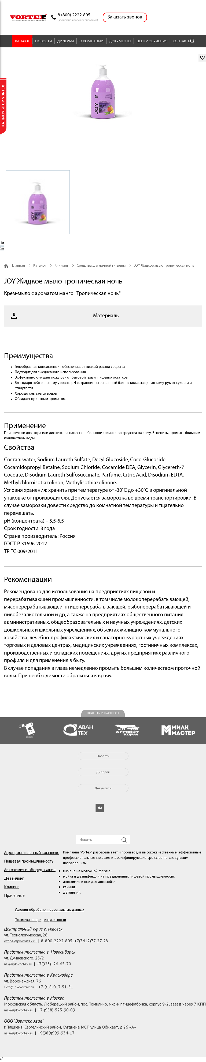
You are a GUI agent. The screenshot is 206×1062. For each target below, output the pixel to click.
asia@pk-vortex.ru (18, 1033)
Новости (43, 41)
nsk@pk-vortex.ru (18, 964)
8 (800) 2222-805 (74, 15)
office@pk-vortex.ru (20, 941)
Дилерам (65, 41)
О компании (91, 41)
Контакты (182, 41)
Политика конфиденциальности (40, 919)
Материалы (106, 316)
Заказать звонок (125, 17)
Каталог (22, 41)
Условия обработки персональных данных (49, 909)
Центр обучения (152, 41)
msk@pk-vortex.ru (18, 1010)
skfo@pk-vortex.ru (19, 987)
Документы (120, 41)
